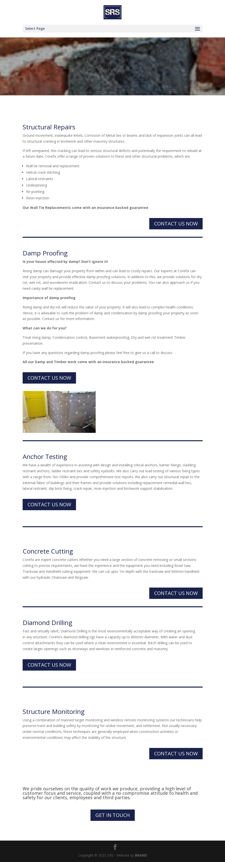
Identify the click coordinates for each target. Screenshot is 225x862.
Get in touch (112, 815)
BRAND (141, 855)
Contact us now (176, 223)
